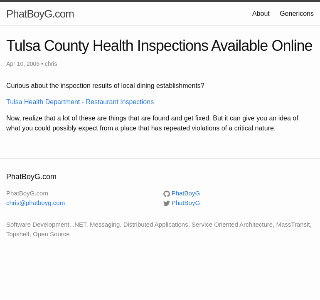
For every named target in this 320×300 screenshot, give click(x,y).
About (261, 13)
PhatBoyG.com (40, 14)
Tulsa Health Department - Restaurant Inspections (80, 101)
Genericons (297, 13)
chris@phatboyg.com (35, 202)
